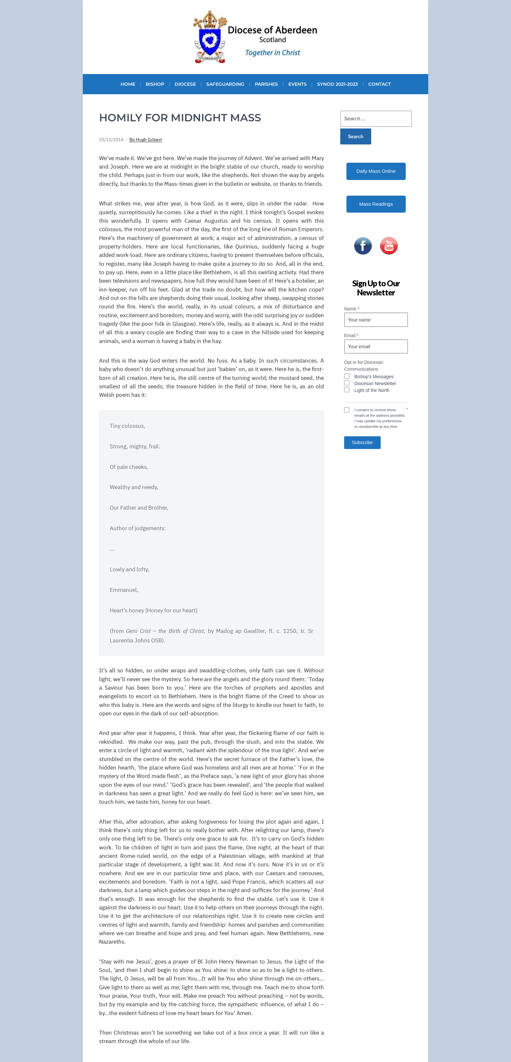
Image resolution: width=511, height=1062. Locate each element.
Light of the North (372, 390)
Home (128, 84)
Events (297, 84)
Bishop (155, 84)
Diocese (185, 84)
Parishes (266, 84)
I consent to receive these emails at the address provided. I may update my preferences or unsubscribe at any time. (380, 418)
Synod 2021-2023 (337, 84)
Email (351, 335)
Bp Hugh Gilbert (145, 139)
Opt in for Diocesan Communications (363, 366)
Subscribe (362, 442)
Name (351, 308)
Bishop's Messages (374, 376)
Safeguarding (225, 84)
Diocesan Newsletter (375, 383)
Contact (379, 84)
